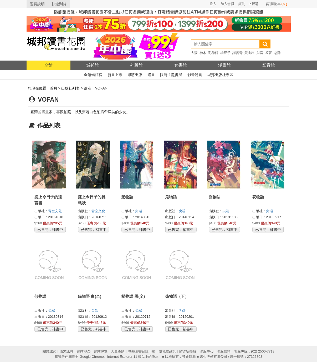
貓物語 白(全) (89, 296)
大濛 (194, 52)
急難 (277, 52)
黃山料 (249, 52)
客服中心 (206, 351)
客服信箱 (224, 351)
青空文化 (55, 211)
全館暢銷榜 (93, 75)
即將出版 (134, 75)
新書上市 (115, 75)
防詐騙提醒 (187, 351)
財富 (260, 52)
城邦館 (92, 65)
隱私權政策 (167, 351)
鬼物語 (171, 197)
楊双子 (225, 52)
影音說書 (194, 75)
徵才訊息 (66, 351)
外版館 (136, 65)
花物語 (258, 197)
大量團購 (118, 351)
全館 (48, 65)
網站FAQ (83, 351)
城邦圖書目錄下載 (141, 351)
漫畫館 (224, 65)
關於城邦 (49, 351)
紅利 (241, 4)
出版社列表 (70, 88)
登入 (212, 4)
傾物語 (40, 296)
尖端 (138, 211)
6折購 (253, 4)
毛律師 (213, 52)
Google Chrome (92, 357)
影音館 (268, 65)
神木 (203, 52)
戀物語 (127, 197)
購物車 (278, 4)
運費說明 (37, 4)
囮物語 (215, 197)
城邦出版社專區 (220, 75)
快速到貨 (59, 4)
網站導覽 (101, 351)
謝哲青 (237, 52)
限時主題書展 (171, 75)
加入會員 (227, 4)
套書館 (180, 65)
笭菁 (268, 52)
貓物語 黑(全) (133, 296)
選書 (151, 75)
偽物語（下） (177, 296)
